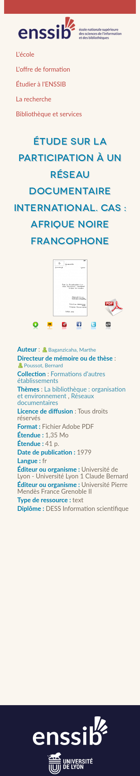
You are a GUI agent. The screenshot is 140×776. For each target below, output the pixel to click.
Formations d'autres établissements (61, 377)
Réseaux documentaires (55, 399)
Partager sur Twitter (94, 326)
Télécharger (35, 326)
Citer (50, 326)
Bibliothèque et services (49, 114)
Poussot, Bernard (43, 365)
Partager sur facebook (79, 326)
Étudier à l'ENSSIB (41, 84)
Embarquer (108, 326)
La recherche (34, 99)
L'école (25, 54)
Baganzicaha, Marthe (72, 349)
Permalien (65, 326)
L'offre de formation (43, 69)
